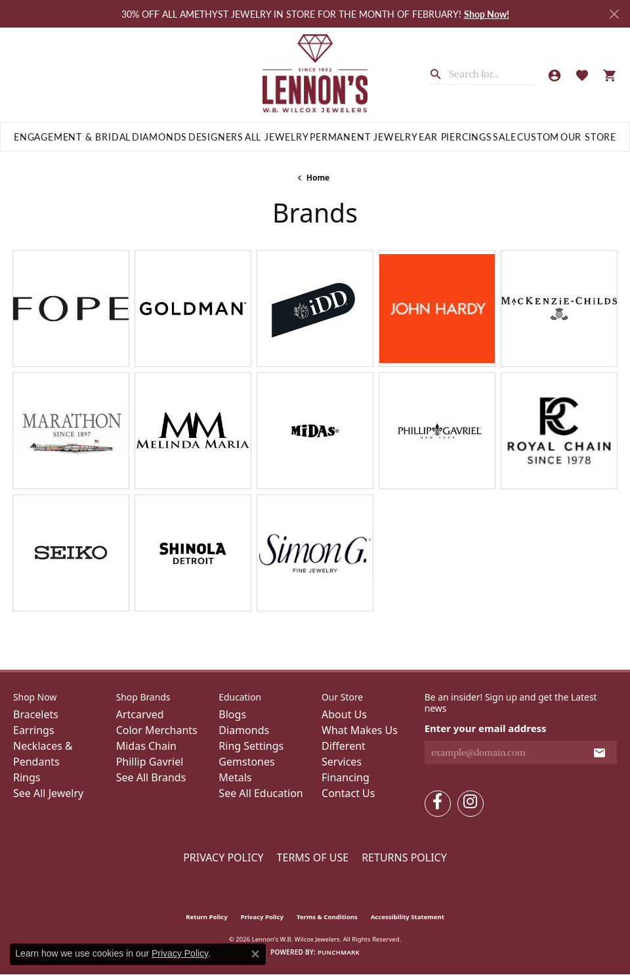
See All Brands (151, 777)
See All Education (261, 793)
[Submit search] (439, 73)
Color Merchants (157, 730)
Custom (538, 137)
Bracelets (35, 714)
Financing (345, 777)
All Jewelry (277, 137)
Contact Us (348, 793)
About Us (344, 714)
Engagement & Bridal (72, 137)
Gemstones (246, 761)
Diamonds (159, 137)
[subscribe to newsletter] (599, 752)
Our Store (588, 137)
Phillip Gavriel (150, 761)
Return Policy (207, 917)
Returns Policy (404, 857)
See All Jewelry (48, 793)
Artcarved (140, 714)
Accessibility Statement (407, 917)
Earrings (33, 730)
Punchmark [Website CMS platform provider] (339, 952)
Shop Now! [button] (486, 13)
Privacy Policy (223, 857)
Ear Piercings (455, 137)
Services (342, 761)
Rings (26, 777)
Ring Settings (251, 746)
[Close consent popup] (255, 954)
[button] (554, 75)
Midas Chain (146, 746)
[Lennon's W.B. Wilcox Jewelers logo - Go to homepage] (315, 74)
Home (318, 177)
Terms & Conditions (327, 917)
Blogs (232, 714)
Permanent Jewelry (364, 137)
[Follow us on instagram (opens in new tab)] (470, 804)
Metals (235, 777)
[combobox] (491, 74)
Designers (215, 137)
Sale (504, 137)
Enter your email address (486, 728)
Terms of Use (313, 857)
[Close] (614, 14)
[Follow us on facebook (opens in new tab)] (438, 804)
